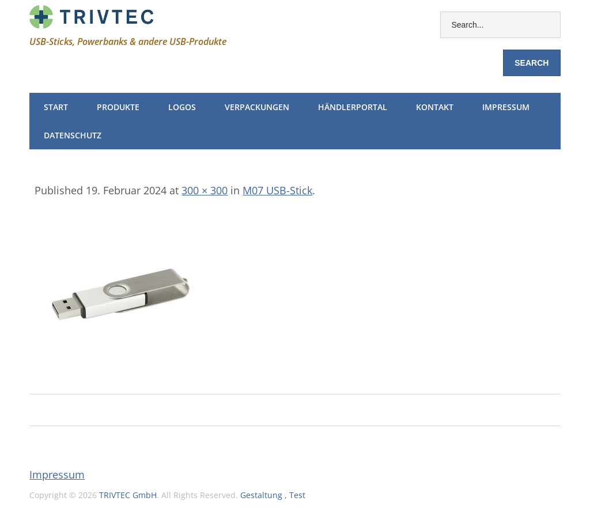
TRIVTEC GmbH (128, 495)
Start (56, 106)
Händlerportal (352, 106)
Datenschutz (72, 135)
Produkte (118, 106)
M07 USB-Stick (277, 190)
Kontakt (434, 106)
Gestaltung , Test (272, 495)
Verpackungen (257, 106)
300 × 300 (204, 190)
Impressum (506, 106)
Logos (182, 106)
